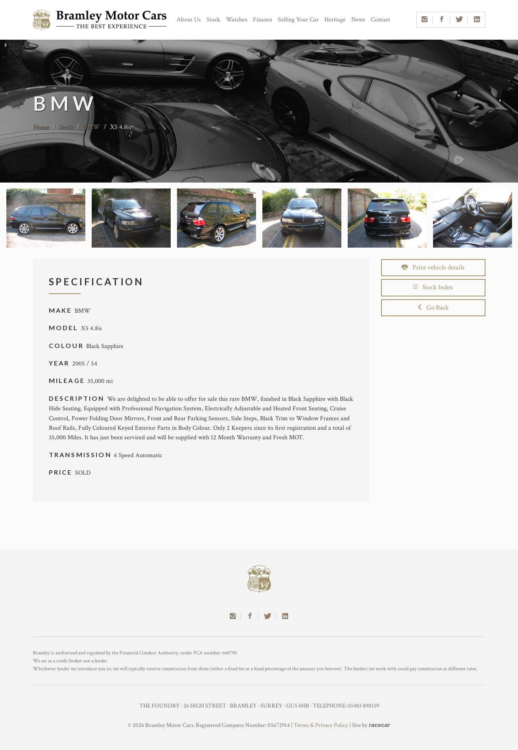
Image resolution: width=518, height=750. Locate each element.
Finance (262, 19)
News (358, 19)
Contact (380, 19)
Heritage (335, 19)
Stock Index (433, 287)
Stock (213, 19)
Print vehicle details (433, 267)
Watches (236, 19)
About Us (189, 19)
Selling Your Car (298, 19)
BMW (91, 127)
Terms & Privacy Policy (321, 725)
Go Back (433, 307)
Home (41, 127)
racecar (379, 724)
